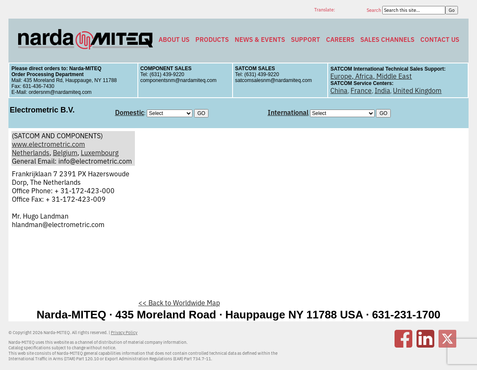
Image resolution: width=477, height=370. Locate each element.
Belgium (65, 152)
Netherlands (30, 152)
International (288, 112)
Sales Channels (387, 40)
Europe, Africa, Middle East (371, 76)
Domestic (129, 112)
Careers (340, 40)
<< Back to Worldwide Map (179, 303)
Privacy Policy (124, 332)
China (339, 90)
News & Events (260, 40)
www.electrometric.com (48, 144)
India (382, 90)
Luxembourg (99, 152)
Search (374, 10)
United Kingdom (417, 90)
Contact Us (439, 40)
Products (212, 40)
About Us (174, 40)
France (361, 90)
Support (305, 40)
